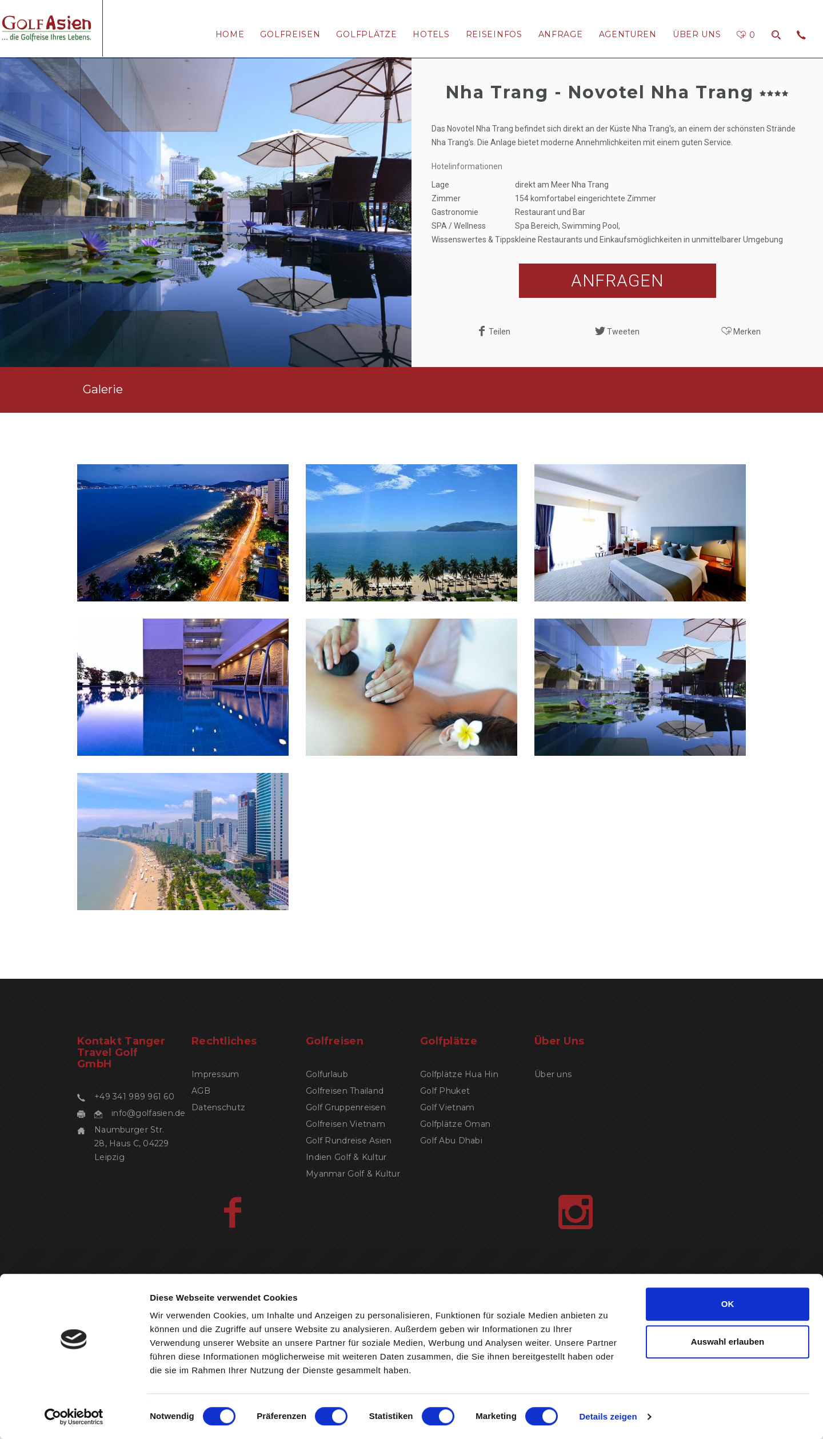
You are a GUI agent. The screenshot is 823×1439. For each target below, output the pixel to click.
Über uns (697, 34)
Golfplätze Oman (455, 1124)
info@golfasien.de (148, 1113)
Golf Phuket (445, 1091)
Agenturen (628, 34)
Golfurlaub (327, 1074)
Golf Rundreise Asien (349, 1140)
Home (230, 34)
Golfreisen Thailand (344, 1091)
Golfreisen (290, 34)
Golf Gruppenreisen (346, 1107)
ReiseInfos (494, 34)
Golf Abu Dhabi (451, 1140)
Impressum (215, 1074)
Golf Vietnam (447, 1107)
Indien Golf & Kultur (346, 1157)
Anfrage (560, 34)
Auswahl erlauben (727, 1341)
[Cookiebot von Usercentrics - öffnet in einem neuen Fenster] (74, 1416)
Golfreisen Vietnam (345, 1124)
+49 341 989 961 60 (134, 1096)
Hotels (431, 34)
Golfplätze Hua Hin (459, 1074)
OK (727, 1304)
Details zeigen (608, 1416)
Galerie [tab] (103, 389)
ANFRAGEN (617, 280)
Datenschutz (218, 1107)
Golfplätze (366, 34)
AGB (200, 1091)
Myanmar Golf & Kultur (353, 1174)
